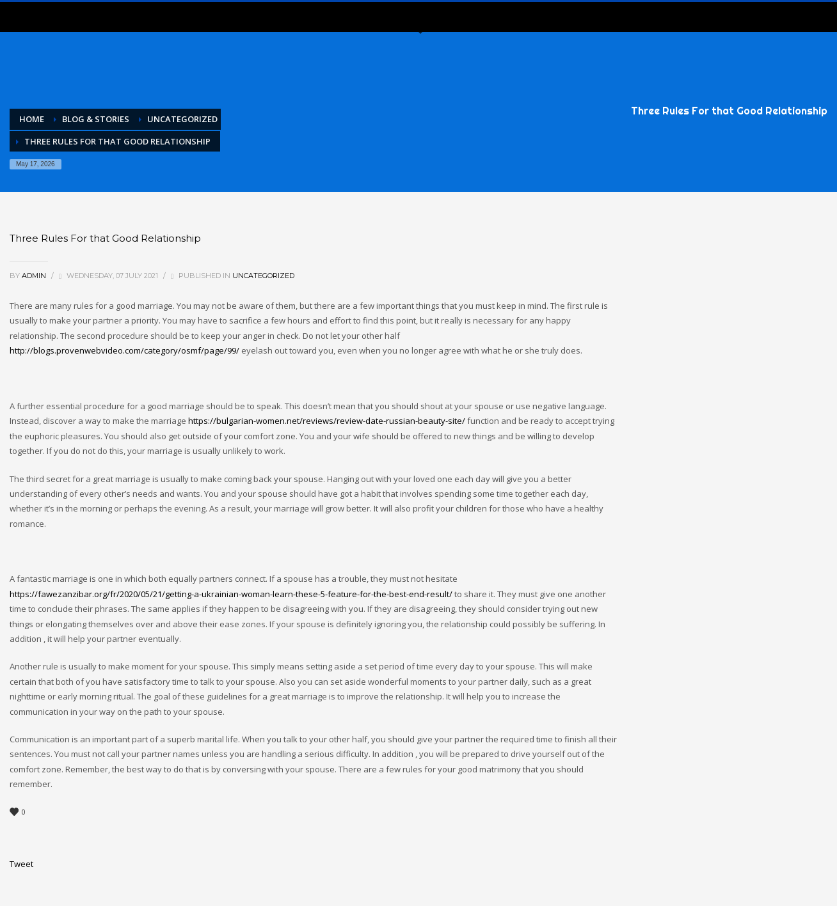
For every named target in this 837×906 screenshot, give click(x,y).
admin (35, 275)
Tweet (21, 864)
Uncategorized (263, 275)
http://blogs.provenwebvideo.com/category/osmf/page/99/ (124, 350)
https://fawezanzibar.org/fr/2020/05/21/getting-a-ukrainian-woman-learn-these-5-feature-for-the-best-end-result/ (231, 594)
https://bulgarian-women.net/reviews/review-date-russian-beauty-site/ (326, 420)
